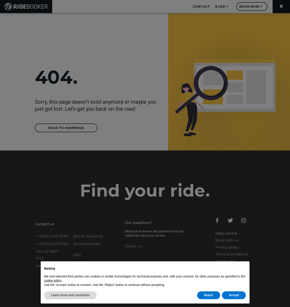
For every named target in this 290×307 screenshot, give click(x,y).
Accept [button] (234, 295)
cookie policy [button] (52, 280)
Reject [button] (208, 295)
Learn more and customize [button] (70, 295)
